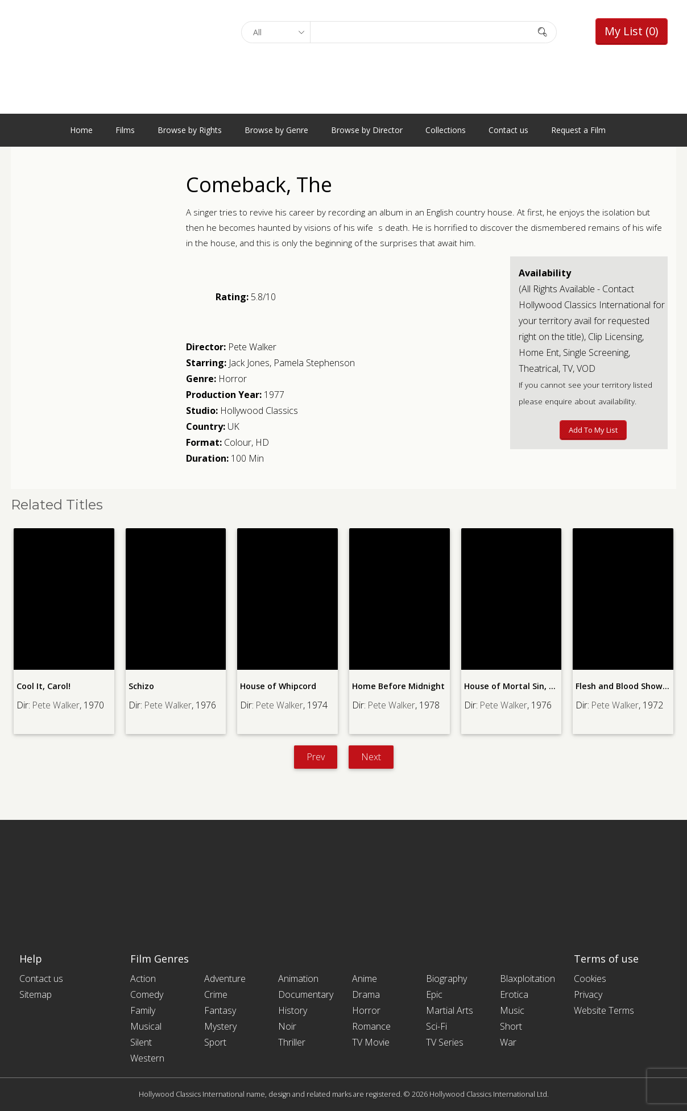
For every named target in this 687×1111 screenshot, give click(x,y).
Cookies (590, 978)
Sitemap (35, 994)
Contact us (508, 130)
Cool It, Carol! (43, 686)
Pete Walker (252, 347)
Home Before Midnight (397, 686)
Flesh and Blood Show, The (628, 686)
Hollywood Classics (259, 410)
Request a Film (578, 130)
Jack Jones (249, 362)
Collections (445, 130)
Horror (232, 378)
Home (81, 130)
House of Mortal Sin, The (514, 686)
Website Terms (604, 1010)
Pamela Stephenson (314, 362)
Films (125, 130)
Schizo (141, 686)
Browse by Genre (276, 130)
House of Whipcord (278, 686)
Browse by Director (367, 130)
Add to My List (593, 430)
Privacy (588, 994)
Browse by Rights (190, 130)
